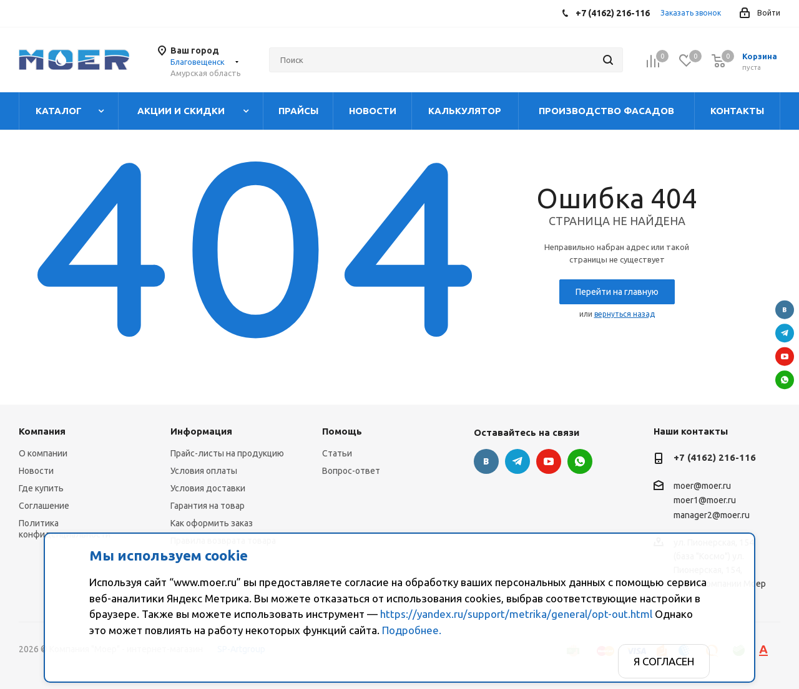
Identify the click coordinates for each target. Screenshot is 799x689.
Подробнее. (411, 630)
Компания (42, 431)
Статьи (337, 453)
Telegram (784, 333)
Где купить (41, 488)
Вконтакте (784, 309)
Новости (36, 471)
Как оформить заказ (211, 523)
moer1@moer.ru (705, 501)
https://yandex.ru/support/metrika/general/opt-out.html (516, 614)
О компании (43, 453)
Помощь (342, 431)
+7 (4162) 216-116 (715, 457)
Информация (201, 431)
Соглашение (44, 506)
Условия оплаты (203, 471)
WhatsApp (784, 379)
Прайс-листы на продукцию (227, 453)
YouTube (784, 356)
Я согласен (664, 661)
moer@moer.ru (702, 486)
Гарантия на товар (207, 506)
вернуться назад (624, 314)
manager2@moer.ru (712, 515)
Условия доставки (207, 488)
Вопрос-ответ (351, 471)
